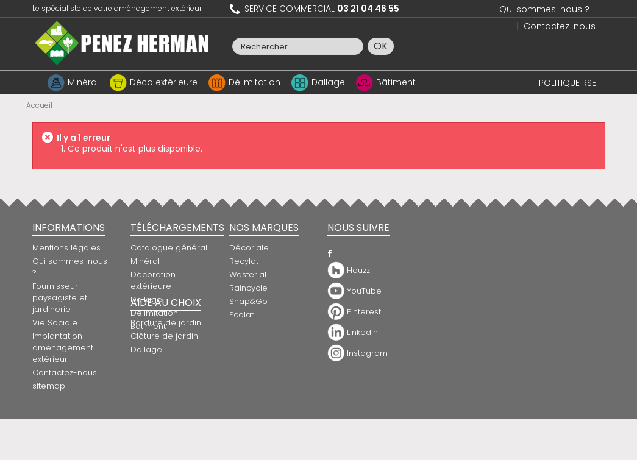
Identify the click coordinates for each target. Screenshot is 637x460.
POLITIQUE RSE (567, 83)
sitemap (48, 386)
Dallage (328, 82)
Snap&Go (248, 301)
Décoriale (249, 247)
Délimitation (254, 82)
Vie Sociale (54, 322)
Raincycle (248, 288)
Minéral (83, 82)
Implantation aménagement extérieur (62, 347)
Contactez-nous (560, 26)
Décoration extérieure (153, 280)
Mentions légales (66, 247)
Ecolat (241, 314)
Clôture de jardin (263, 365)
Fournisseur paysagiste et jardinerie (59, 297)
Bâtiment (396, 82)
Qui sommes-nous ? (544, 9)
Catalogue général (168, 247)
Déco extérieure (164, 82)
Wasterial (247, 274)
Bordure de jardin (264, 352)
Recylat (243, 261)
